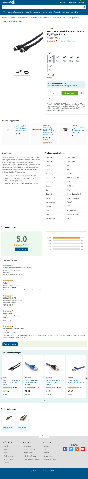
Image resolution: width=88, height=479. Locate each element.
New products (8, 459)
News (5, 453)
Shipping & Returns (30, 456)
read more (60, 110)
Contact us (27, 446)
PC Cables (37, 12)
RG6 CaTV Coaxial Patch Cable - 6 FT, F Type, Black (11, 382)
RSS (77, 449)
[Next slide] (86, 378)
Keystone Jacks (47, 12)
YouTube (82, 449)
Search (6, 446)
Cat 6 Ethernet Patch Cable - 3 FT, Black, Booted (53, 382)
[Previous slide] (1, 378)
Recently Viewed (49, 456)
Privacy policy (28, 453)
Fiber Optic (57, 12)
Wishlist (46, 453)
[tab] (43, 400)
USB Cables (74, 12)
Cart (45, 449)
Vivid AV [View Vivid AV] (50, 28)
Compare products (50, 459)
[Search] (84, 7)
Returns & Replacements (31, 459)
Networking (28, 12)
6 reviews (62, 41)
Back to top (45, 435)
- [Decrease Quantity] (48, 93)
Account (46, 446)
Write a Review (71, 41)
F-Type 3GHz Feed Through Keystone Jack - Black (78, 130)
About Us (7, 449)
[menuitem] (64, 2)
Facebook (65, 449)
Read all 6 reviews (10, 344)
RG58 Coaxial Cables (7, 428)
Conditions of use (29, 449)
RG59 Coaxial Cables (22, 428)
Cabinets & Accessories (15, 12)
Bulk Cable (66, 12)
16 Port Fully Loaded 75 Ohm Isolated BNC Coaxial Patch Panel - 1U (48, 131)
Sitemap (6, 462)
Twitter (71, 449)
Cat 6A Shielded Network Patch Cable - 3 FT (76, 382)
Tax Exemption (8, 456)
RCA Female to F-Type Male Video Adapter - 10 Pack (21, 128)
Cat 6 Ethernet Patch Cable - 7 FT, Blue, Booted (32, 382)
